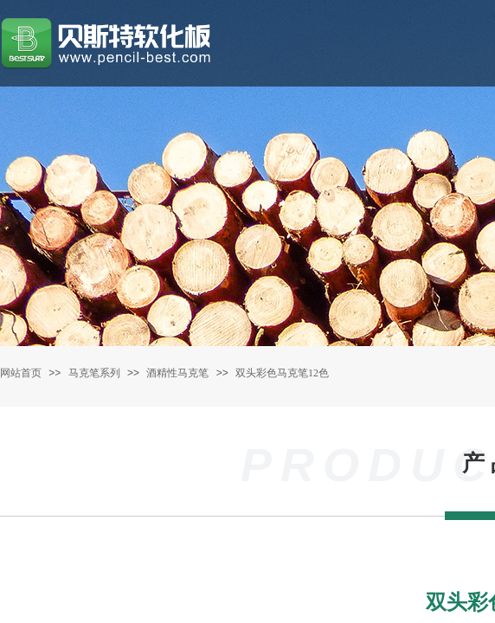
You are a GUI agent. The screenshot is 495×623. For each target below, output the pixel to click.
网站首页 (21, 373)
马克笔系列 (94, 373)
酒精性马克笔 (177, 373)
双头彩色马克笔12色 (282, 373)
